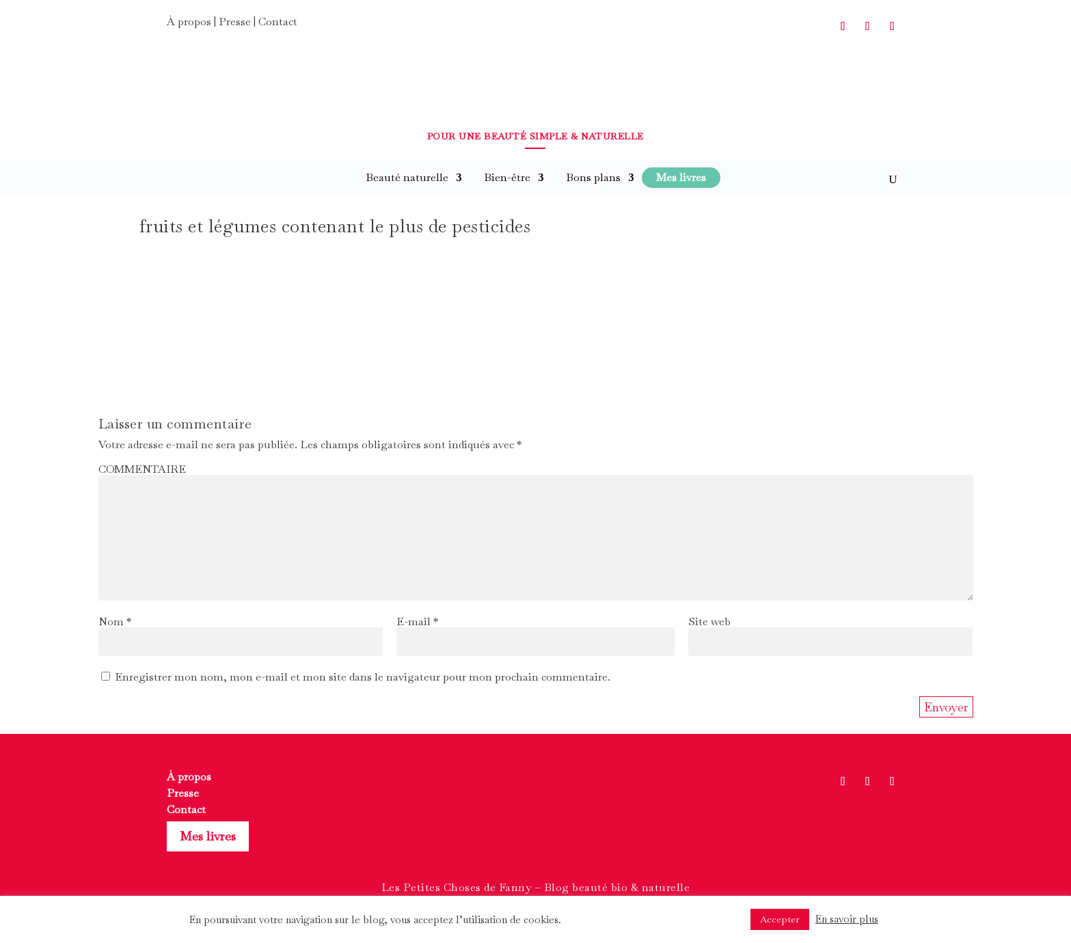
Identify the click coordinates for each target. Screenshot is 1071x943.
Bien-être (507, 177)
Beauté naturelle (407, 177)
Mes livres (208, 836)
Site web (709, 621)
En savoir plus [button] (846, 918)
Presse (235, 21)
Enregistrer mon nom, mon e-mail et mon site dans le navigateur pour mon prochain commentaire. (362, 677)
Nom (114, 621)
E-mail (417, 621)
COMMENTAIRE (142, 469)
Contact (277, 21)
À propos (189, 21)
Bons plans (593, 177)
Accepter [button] (780, 919)
